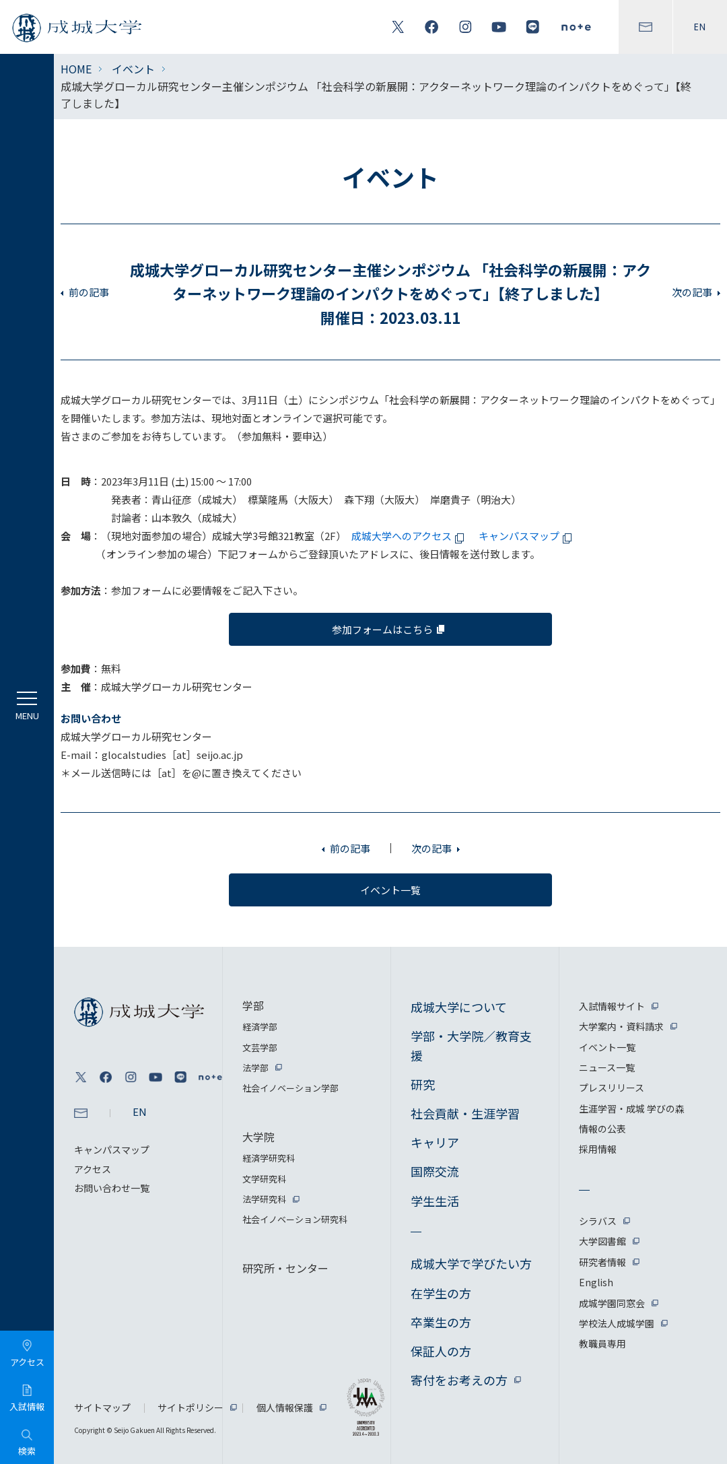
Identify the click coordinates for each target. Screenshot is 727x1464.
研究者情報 (602, 1262)
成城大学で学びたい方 (471, 1263)
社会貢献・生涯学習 (465, 1113)
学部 (253, 1005)
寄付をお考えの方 (459, 1380)
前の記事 (89, 292)
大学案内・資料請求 (621, 1026)
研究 (423, 1084)
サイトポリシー (190, 1407)
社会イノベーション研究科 (294, 1219)
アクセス (92, 1169)
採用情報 (598, 1149)
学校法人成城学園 (616, 1323)
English (596, 1282)
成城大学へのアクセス (410, 536)
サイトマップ (102, 1407)
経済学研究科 (268, 1158)
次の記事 (692, 292)
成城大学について (459, 1007)
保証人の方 (441, 1351)
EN (700, 27)
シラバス (598, 1221)
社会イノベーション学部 (290, 1088)
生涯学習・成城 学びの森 (632, 1108)
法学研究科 (264, 1199)
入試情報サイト (612, 1006)
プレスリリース (611, 1087)
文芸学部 (259, 1047)
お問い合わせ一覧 (111, 1188)
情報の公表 (602, 1128)
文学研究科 (264, 1178)
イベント (133, 69)
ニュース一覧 (607, 1067)
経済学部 (259, 1026)
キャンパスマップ (527, 536)
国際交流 (435, 1171)
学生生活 (435, 1200)
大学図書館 (602, 1241)
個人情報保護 (284, 1407)
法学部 (255, 1067)
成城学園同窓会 (612, 1303)
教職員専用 (602, 1343)
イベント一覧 (607, 1047)
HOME (76, 69)
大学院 (258, 1137)
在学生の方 (441, 1293)
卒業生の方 (441, 1322)
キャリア (435, 1142)
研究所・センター (285, 1268)
